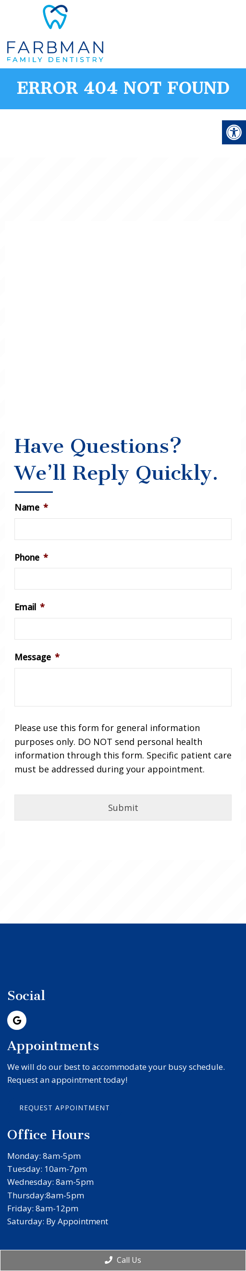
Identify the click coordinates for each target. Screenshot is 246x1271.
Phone (31, 557)
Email (29, 607)
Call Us (123, 1260)
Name (31, 507)
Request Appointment (64, 1107)
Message (37, 657)
